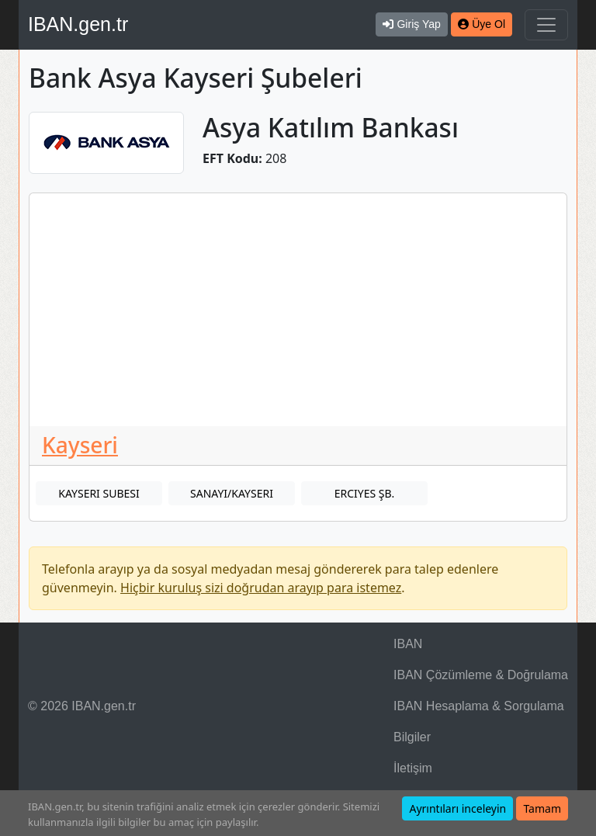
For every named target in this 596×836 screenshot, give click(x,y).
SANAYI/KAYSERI (231, 493)
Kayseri (80, 445)
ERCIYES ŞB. (364, 493)
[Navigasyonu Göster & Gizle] (546, 24)
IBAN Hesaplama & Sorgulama (478, 706)
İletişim (412, 768)
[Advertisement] (298, 309)
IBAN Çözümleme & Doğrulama (480, 675)
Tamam (542, 808)
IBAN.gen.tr (78, 24)
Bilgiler (412, 737)
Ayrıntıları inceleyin (457, 808)
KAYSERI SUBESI (99, 493)
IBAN (407, 643)
